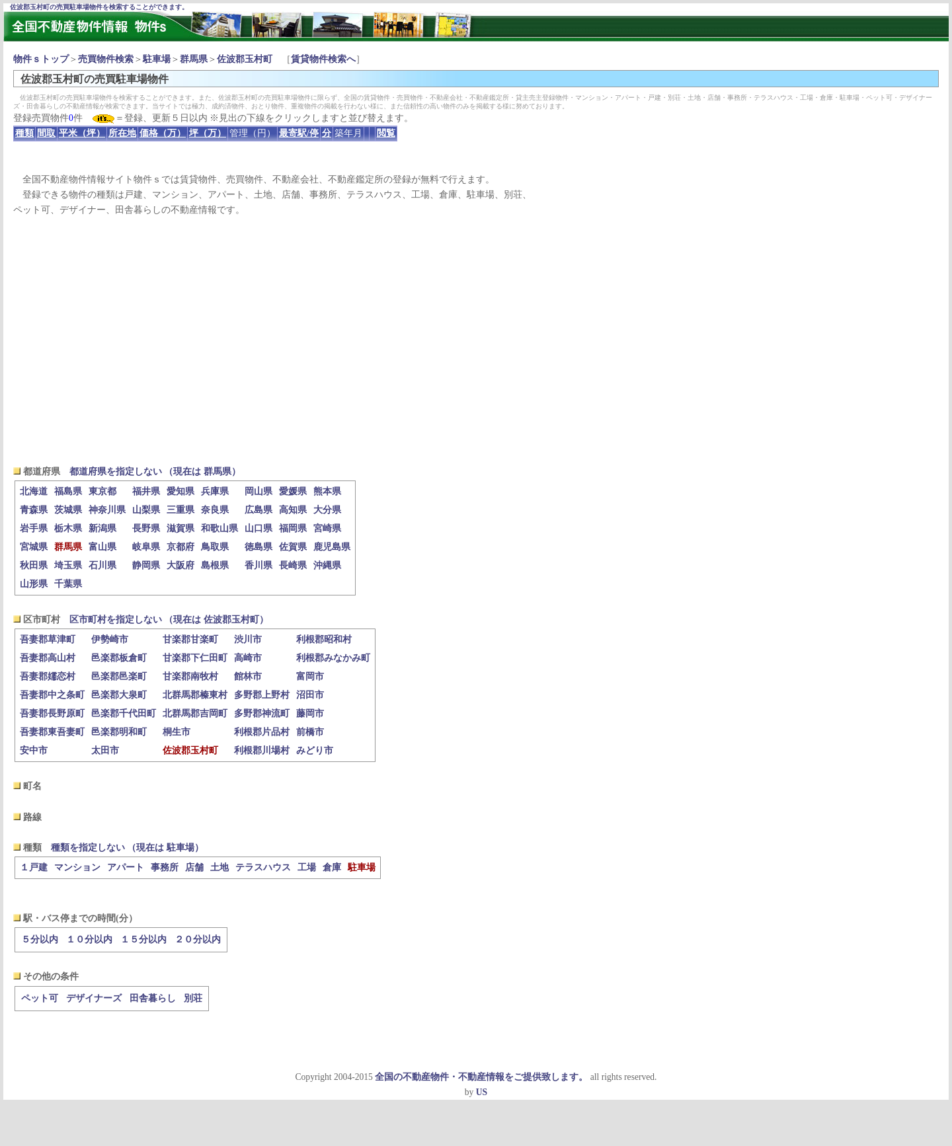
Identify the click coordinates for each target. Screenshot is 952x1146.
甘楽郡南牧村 (190, 676)
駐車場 (157, 59)
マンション (77, 867)
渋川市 (248, 639)
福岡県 (293, 528)
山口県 (258, 528)
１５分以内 (143, 939)
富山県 (102, 547)
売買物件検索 (106, 59)
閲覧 (386, 133)
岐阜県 (146, 547)
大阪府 (180, 565)
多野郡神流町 (262, 713)
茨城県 (68, 510)
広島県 (258, 510)
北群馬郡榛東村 (195, 695)
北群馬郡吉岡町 (195, 713)
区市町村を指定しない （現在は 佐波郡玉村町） (168, 620)
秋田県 (34, 565)
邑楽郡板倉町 (119, 658)
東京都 (102, 491)
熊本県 (327, 491)
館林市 (248, 676)
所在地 (122, 133)
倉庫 (332, 867)
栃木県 (68, 528)
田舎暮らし (153, 998)
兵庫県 (215, 491)
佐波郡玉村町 (244, 59)
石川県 (102, 565)
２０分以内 (198, 939)
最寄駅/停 (299, 133)
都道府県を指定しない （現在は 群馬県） (155, 472)
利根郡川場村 (262, 750)
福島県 (68, 491)
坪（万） (207, 133)
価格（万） (162, 133)
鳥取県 (215, 547)
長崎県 (293, 565)
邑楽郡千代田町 (123, 713)
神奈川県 (107, 510)
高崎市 (248, 658)
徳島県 (258, 547)
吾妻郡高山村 (47, 658)
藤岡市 (310, 713)
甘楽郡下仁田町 (195, 658)
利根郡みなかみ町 (333, 658)
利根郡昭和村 (324, 639)
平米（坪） (82, 133)
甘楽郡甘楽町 (190, 639)
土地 (219, 867)
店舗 (194, 867)
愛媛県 (293, 491)
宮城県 (34, 547)
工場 (307, 867)
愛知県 (180, 491)
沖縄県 (327, 565)
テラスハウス (263, 867)
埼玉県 (68, 565)
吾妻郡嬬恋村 (47, 676)
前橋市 (310, 732)
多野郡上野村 (262, 695)
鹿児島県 (331, 547)
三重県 (180, 510)
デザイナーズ (94, 998)
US (481, 1092)
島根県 (215, 565)
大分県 (327, 510)
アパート (125, 867)
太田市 (105, 750)
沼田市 (310, 695)
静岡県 (146, 565)
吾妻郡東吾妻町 (52, 732)
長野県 (146, 528)
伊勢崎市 (109, 639)
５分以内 (39, 939)
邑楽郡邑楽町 (119, 676)
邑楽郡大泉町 (119, 695)
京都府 (180, 547)
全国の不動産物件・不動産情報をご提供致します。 (481, 1077)
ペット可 (39, 998)
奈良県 (215, 510)
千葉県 (68, 584)
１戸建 (34, 867)
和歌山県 (219, 528)
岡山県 (258, 491)
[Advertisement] (476, 341)
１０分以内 (89, 939)
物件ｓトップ (41, 59)
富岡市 (310, 676)
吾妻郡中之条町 (52, 695)
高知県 (293, 510)
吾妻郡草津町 (47, 639)
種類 (24, 133)
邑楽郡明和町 (119, 732)
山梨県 (146, 510)
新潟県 (102, 528)
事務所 (164, 867)
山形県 (34, 584)
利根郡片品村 (262, 732)
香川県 (258, 565)
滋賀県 (180, 528)
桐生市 (176, 732)
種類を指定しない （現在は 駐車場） (127, 848)
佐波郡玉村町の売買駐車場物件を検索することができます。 (99, 7)
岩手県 (34, 528)
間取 (46, 133)
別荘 (193, 998)
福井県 (146, 491)
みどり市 (314, 750)
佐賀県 (293, 547)
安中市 (34, 750)
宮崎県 (327, 528)
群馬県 (194, 59)
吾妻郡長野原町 (52, 713)
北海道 (34, 491)
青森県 (34, 510)
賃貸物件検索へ (323, 59)
